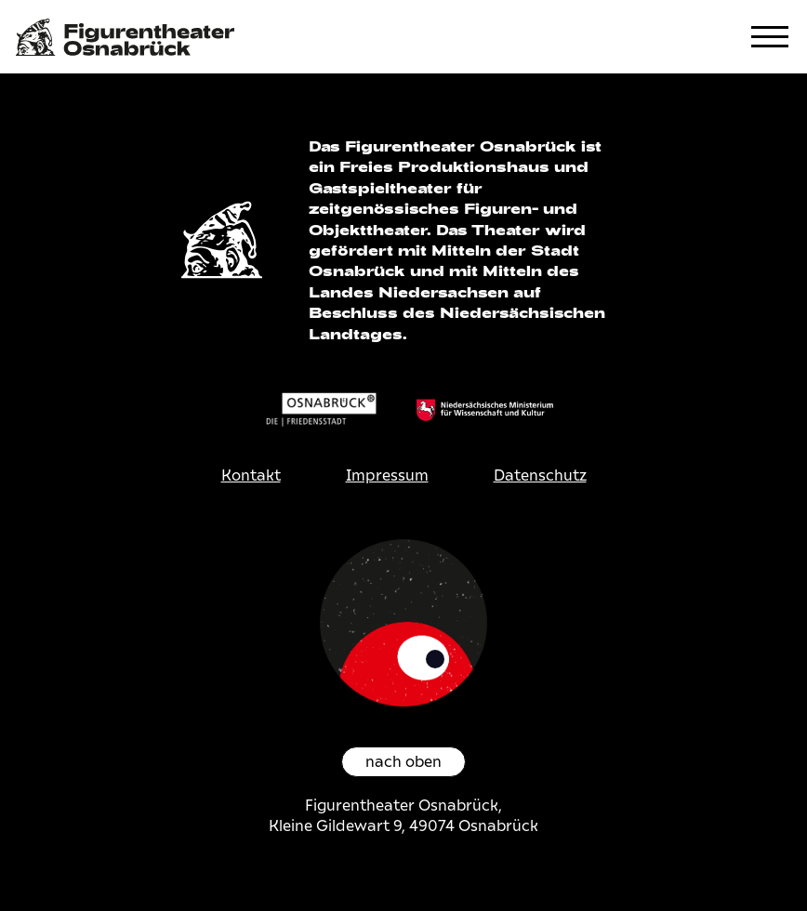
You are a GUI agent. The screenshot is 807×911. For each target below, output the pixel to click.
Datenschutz (540, 475)
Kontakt (251, 475)
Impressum (387, 475)
